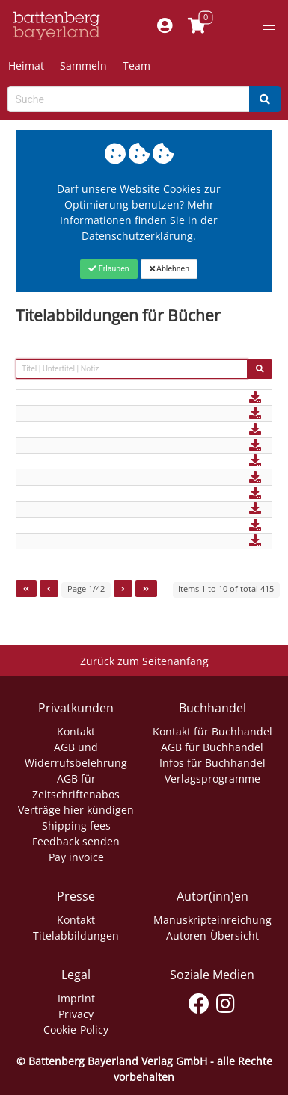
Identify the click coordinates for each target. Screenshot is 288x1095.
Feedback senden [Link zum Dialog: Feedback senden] (76, 841)
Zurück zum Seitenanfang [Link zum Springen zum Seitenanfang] (144, 661)
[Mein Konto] (165, 26)
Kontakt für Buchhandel (212, 731)
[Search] (265, 99)
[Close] (109, 269)
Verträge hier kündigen (76, 810)
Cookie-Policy (75, 1029)
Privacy (76, 1014)
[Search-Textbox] (128, 99)
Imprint (76, 998)
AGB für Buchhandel (212, 747)
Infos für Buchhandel (212, 763)
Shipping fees (76, 825)
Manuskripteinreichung (212, 920)
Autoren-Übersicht (212, 935)
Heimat (26, 65)
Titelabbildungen (76, 935)
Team (136, 65)
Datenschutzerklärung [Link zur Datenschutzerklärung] (137, 236)
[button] (269, 26)
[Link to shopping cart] (197, 26)
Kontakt (76, 731)
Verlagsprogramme (212, 778)
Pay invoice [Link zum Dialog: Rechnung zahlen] (76, 857)
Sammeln (83, 65)
